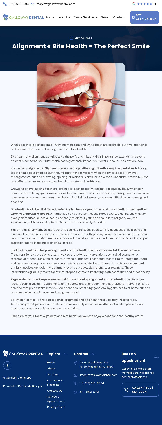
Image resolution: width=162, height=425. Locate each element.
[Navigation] (23, 17)
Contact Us (54, 390)
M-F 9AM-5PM (89, 392)
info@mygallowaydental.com (99, 375)
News (105, 17)
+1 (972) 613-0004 (92, 383)
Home (50, 17)
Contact (119, 17)
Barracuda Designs (30, 386)
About (51, 368)
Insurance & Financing (55, 383)
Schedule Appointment (55, 399)
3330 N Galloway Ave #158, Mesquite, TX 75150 (96, 365)
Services (52, 374)
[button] (64, 17)
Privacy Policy (56, 407)
